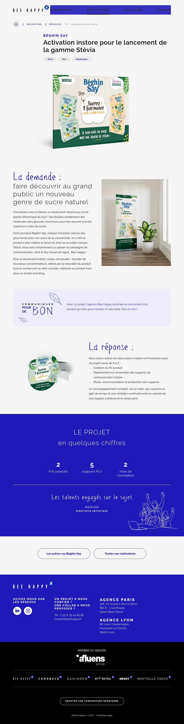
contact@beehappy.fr (67, 618)
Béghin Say (55, 24)
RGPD (91, 715)
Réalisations (98, 9)
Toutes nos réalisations (120, 553)
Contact (164, 9)
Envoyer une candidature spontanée (92, 701)
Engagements (61, 9)
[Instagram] (28, 611)
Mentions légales (79, 715)
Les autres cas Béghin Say (64, 553)
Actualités (132, 9)
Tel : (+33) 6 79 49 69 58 (69, 615)
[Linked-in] (17, 611)
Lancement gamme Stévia (84, 24)
